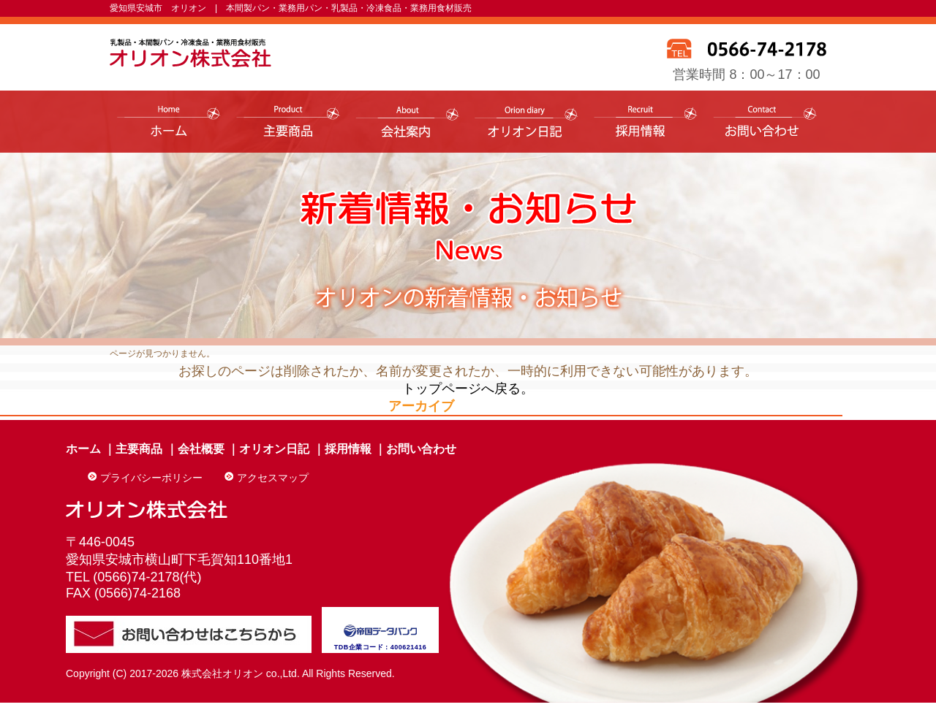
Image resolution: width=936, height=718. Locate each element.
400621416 (408, 647)
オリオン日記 (274, 449)
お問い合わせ (421, 449)
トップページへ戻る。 (468, 388)
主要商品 (139, 449)
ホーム (83, 449)
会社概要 (201, 449)
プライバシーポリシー (151, 478)
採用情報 (348, 449)
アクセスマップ (273, 478)
